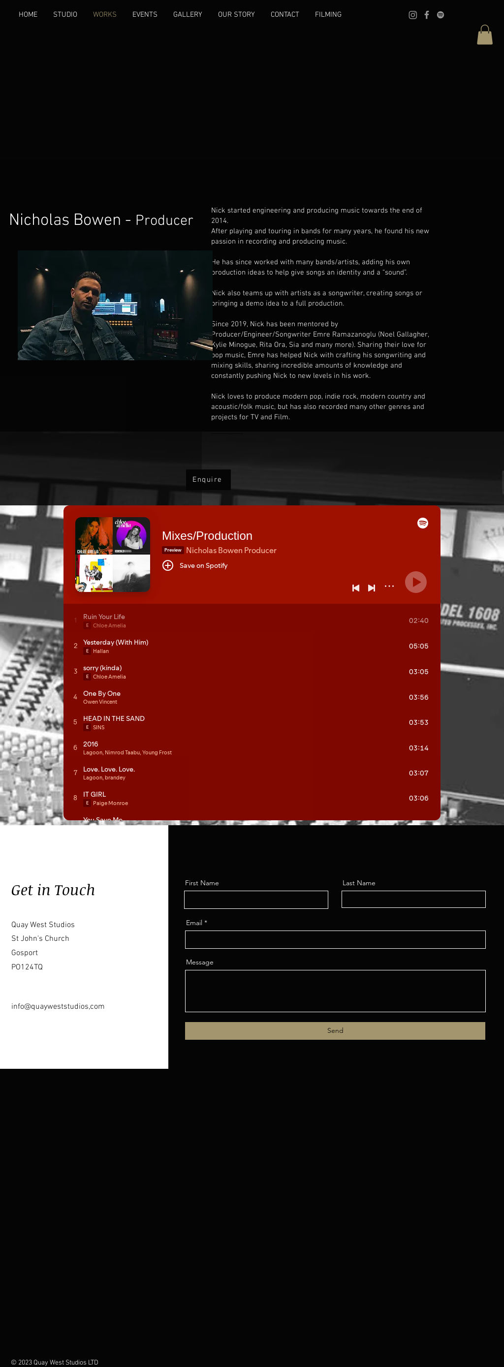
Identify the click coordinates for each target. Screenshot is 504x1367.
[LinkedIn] (44, 1027)
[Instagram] (413, 14)
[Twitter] (29, 1027)
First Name (202, 882)
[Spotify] (440, 14)
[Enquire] (208, 479)
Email (194, 922)
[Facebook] (426, 14)
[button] (484, 35)
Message (200, 962)
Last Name (359, 882)
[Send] (335, 1031)
